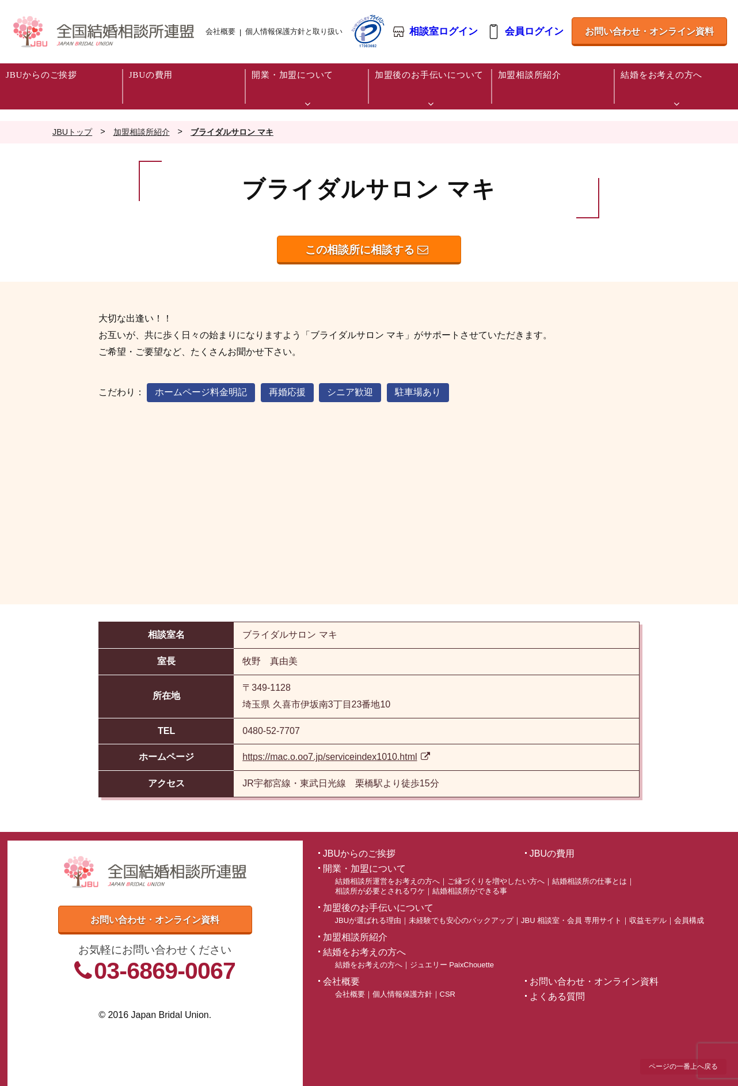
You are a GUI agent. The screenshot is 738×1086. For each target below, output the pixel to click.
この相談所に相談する (366, 250)
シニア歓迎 (350, 392)
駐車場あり (418, 392)
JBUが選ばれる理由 (368, 920)
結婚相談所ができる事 (469, 891)
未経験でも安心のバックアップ (461, 920)
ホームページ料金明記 (201, 392)
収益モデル (648, 920)
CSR (447, 994)
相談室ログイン (442, 31)
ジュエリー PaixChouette (452, 964)
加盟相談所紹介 (355, 937)
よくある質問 (557, 996)
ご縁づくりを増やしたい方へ (496, 881)
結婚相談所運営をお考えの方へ (387, 881)
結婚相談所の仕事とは (589, 881)
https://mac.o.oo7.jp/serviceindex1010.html (336, 757)
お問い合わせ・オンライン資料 (648, 36)
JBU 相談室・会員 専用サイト (571, 920)
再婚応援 (287, 392)
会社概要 (220, 31)
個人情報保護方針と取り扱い (294, 31)
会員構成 (689, 920)
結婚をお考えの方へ (368, 964)
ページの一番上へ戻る (683, 1066)
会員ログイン (532, 31)
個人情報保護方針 (402, 994)
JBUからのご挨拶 (359, 853)
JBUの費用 (552, 853)
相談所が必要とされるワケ (380, 891)
